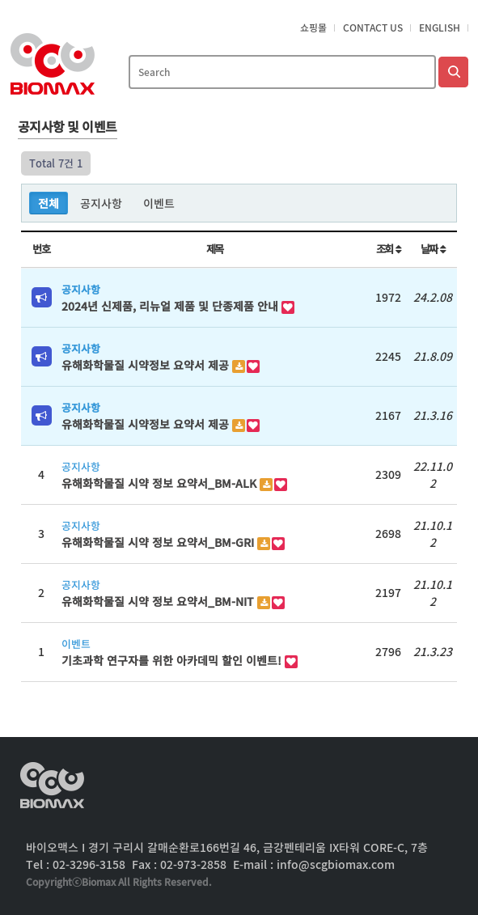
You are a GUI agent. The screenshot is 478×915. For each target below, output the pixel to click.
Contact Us (373, 27)
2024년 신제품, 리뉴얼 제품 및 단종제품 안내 (171, 306)
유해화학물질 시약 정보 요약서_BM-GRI (159, 542)
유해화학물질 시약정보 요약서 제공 (146, 365)
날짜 (433, 248)
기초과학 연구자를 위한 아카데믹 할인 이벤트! (173, 660)
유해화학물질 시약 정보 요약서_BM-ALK (160, 483)
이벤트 (159, 203)
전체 (48, 203)
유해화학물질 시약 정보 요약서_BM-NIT (159, 601)
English (439, 27)
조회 (388, 248)
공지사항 (101, 203)
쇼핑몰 (313, 27)
